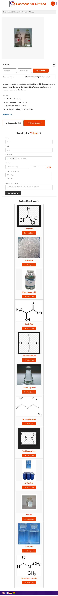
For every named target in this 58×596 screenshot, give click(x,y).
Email (7, 146)
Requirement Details (11, 183)
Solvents (24, 12)
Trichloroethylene (29, 451)
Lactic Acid (29, 324)
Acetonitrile (29, 483)
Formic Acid (29, 546)
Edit (49, 167)
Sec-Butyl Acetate (29, 419)
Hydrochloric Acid (29, 292)
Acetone (29, 515)
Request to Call (13, 123)
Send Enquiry (34, 123)
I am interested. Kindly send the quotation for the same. (29, 187)
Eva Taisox (29, 260)
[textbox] (25, 70)
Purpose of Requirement (12, 171)
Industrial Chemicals (14, 12)
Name (7, 138)
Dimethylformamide (29, 578)
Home (4, 12)
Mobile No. (8, 155)
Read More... (8, 114)
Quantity (8, 163)
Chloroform (29, 229)
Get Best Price (41, 70)
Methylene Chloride (29, 356)
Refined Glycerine (29, 387)
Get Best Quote (29, 233)
